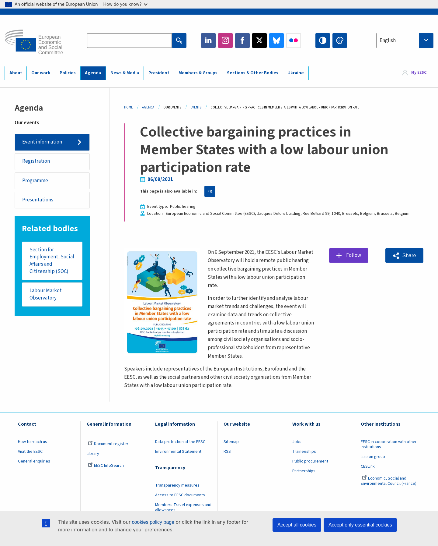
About (15, 73)
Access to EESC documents (180, 495)
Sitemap (231, 442)
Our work (40, 73)
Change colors (339, 40)
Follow (353, 255)
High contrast (322, 40)
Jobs (296, 442)
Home (128, 107)
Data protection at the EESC (180, 442)
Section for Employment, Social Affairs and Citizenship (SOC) (52, 260)
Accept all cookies (296, 524)
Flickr (293, 40)
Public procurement (310, 461)
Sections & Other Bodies (252, 73)
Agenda (93, 73)
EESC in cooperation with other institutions (389, 444)
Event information (42, 142)
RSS (227, 451)
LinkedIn (208, 40)
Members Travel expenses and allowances (183, 507)
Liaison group (373, 457)
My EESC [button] (418, 73)
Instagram (225, 40)
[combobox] (404, 40)
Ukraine (295, 73)
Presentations (37, 200)
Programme (35, 180)
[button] (404, 255)
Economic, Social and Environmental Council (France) (389, 481)
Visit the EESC (30, 451)
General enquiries (34, 461)
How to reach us (32, 442)
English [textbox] (388, 40)
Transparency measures (177, 485)
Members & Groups (198, 73)
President (158, 73)
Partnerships (303, 471)
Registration (36, 161)
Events (195, 107)
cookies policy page (153, 522)
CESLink (368, 466)
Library (93, 454)
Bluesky (276, 40)
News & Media (124, 73)
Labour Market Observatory (46, 294)
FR (209, 191)
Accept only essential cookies (360, 524)
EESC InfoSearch (106, 466)
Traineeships (304, 451)
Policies (68, 73)
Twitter (259, 40)
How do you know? (125, 4)
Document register (108, 444)
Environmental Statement (178, 451)
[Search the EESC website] (129, 40)
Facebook (242, 40)
